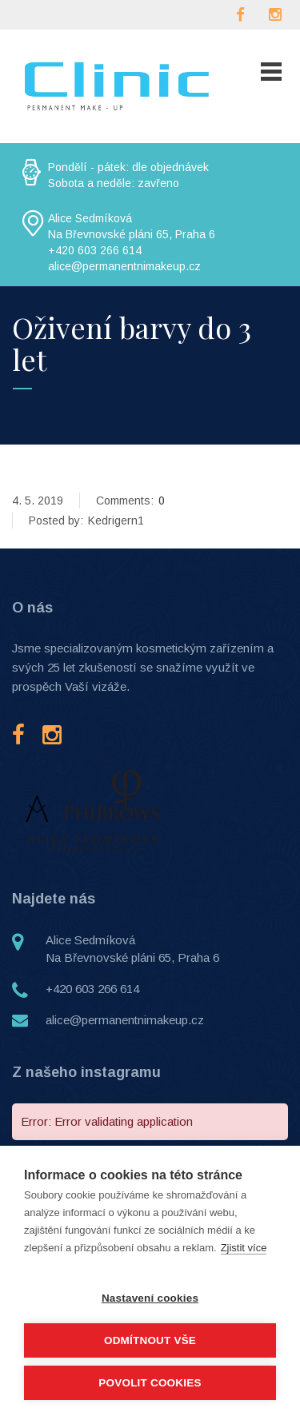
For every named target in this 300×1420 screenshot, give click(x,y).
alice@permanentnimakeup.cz (125, 1020)
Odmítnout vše (150, 1340)
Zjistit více (244, 1248)
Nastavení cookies (150, 1298)
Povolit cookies (149, 1383)
